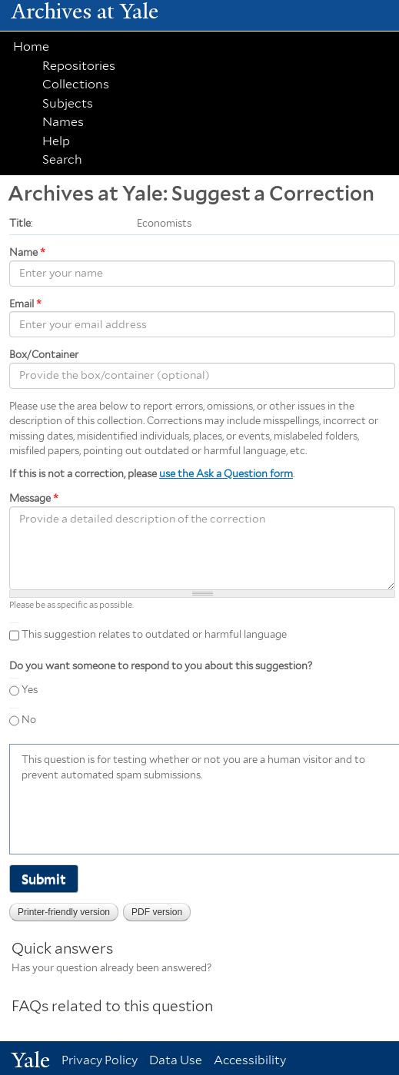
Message (33, 498)
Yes (30, 689)
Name (27, 252)
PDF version (156, 912)
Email (25, 304)
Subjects (67, 103)
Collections (75, 84)
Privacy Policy (100, 1060)
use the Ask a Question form (226, 473)
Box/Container (43, 354)
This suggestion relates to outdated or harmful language (154, 635)
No (29, 719)
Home (31, 46)
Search (62, 159)
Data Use (175, 1060)
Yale (31, 1060)
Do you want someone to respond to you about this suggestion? (160, 666)
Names (63, 121)
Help (56, 141)
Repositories (78, 65)
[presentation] (138, 816)
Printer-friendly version (64, 912)
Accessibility (250, 1060)
